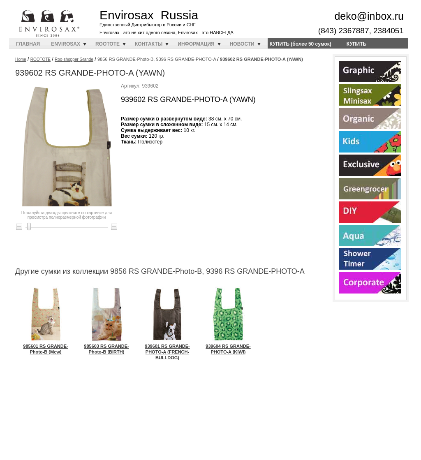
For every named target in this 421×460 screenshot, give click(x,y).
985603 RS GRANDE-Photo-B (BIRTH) (106, 346)
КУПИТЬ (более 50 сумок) (300, 44)
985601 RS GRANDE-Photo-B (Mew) (45, 346)
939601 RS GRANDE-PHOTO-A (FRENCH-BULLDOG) (167, 349)
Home (20, 59)
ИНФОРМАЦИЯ (196, 44)
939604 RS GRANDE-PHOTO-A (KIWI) (228, 346)
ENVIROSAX (65, 44)
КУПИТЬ (356, 44)
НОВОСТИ (242, 44)
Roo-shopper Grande (74, 59)
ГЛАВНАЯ (28, 44)
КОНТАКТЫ (148, 44)
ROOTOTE (107, 44)
